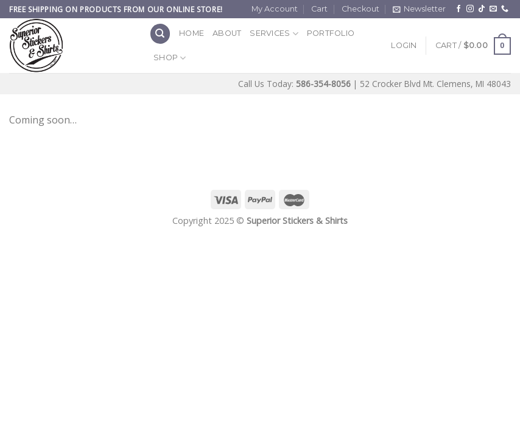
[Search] (160, 34)
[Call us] (504, 9)
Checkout (360, 8)
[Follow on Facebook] (458, 9)
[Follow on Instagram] (470, 9)
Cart (319, 8)
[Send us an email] (493, 9)
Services (274, 34)
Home (191, 33)
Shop (169, 58)
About (227, 33)
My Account (274, 8)
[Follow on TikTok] (481, 9)
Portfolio (330, 33)
